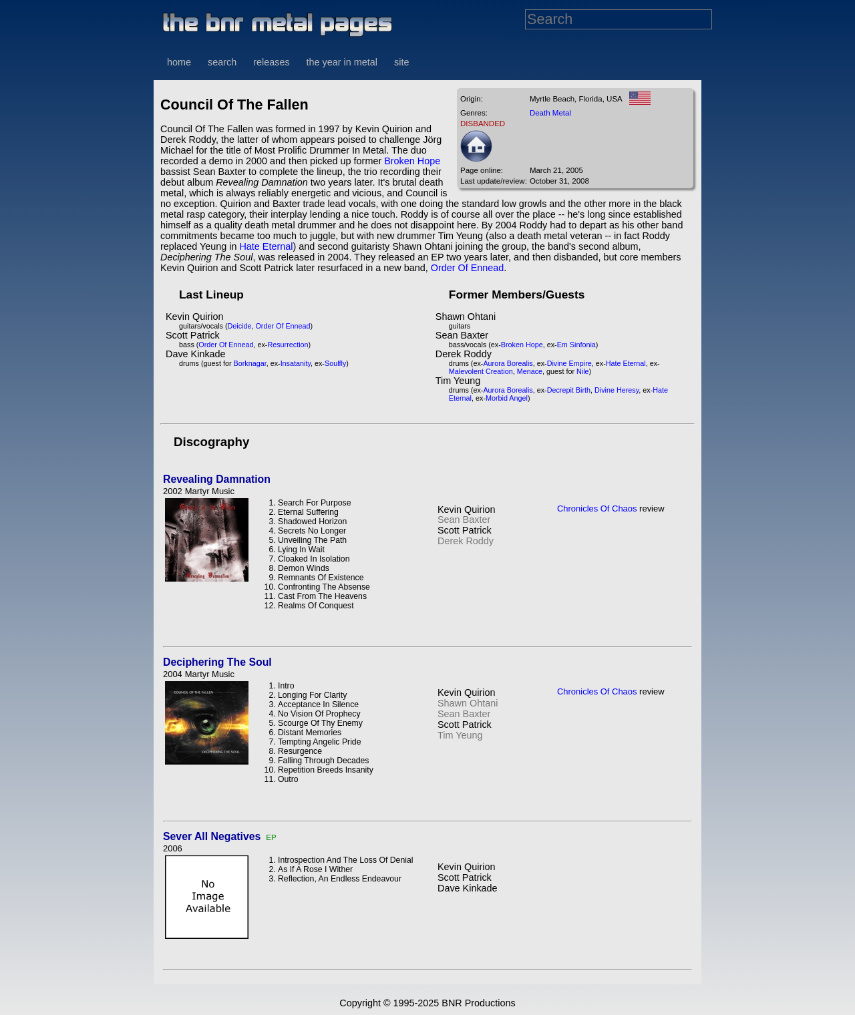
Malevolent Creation (481, 371)
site (401, 62)
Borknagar (250, 363)
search (222, 62)
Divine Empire (569, 363)
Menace (529, 371)
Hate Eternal (266, 246)
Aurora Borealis (507, 363)
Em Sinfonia (576, 345)
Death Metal (550, 113)
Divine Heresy (616, 390)
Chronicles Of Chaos (597, 508)
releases (271, 62)
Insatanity (296, 363)
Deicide (240, 326)
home (179, 62)
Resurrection (287, 345)
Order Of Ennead (467, 267)
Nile (582, 371)
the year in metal (342, 62)
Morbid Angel (507, 398)
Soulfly (335, 363)
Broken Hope (412, 161)
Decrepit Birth (568, 390)
